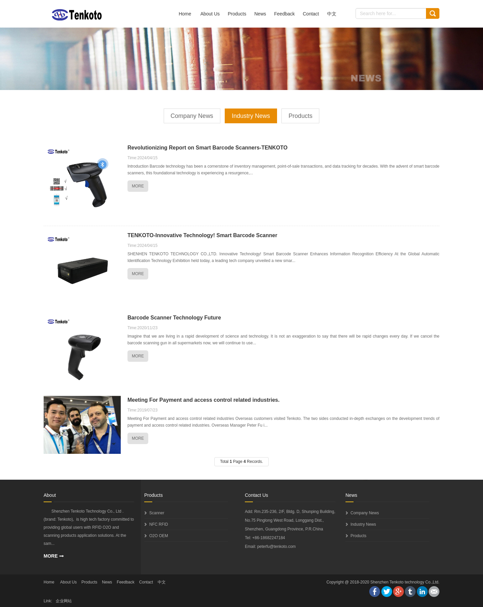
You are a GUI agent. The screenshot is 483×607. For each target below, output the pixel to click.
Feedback (284, 13)
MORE (138, 186)
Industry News (251, 116)
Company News (192, 116)
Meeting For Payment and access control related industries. (203, 400)
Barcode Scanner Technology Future (174, 317)
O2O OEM (158, 535)
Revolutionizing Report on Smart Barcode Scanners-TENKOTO (207, 147)
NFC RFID (158, 524)
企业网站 (64, 601)
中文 (331, 13)
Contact (311, 13)
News (260, 13)
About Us (210, 13)
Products (237, 13)
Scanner (156, 513)
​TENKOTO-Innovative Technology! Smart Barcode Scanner (202, 235)
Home (185, 13)
